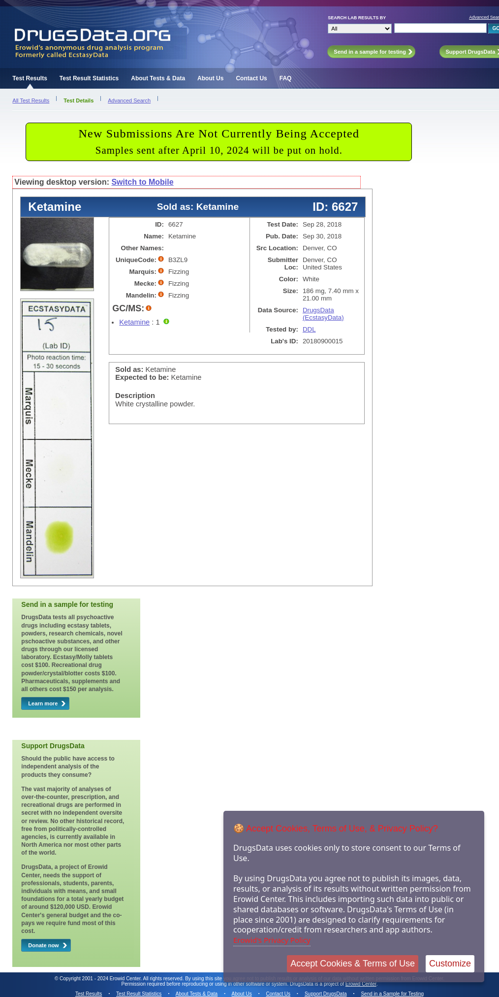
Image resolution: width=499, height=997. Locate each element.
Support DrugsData (326, 994)
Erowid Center (360, 984)
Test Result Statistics (89, 78)
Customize (450, 963)
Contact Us (251, 78)
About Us (210, 78)
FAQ (286, 78)
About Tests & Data (158, 78)
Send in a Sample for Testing (392, 994)
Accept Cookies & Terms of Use (352, 963)
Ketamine (134, 322)
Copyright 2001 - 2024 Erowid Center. (101, 978)
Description (135, 395)
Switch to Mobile (142, 182)
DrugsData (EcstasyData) (323, 313)
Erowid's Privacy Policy (272, 940)
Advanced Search (129, 100)
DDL (309, 329)
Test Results (29, 78)
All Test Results (30, 100)
